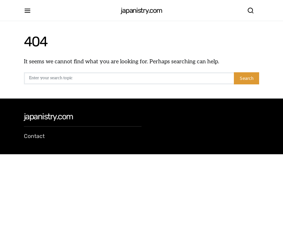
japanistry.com (141, 10)
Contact (34, 136)
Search (246, 78)
